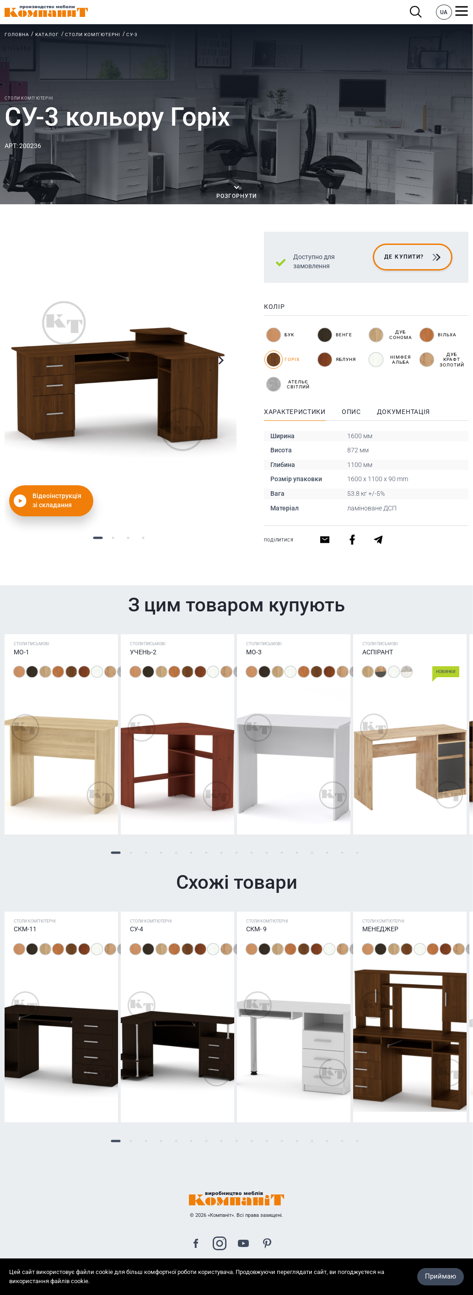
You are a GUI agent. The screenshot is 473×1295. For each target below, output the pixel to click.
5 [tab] (176, 853)
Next (221, 360)
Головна (17, 34)
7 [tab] (206, 853)
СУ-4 (136, 929)
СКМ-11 (25, 929)
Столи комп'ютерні (92, 34)
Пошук (416, 12)
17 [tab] (357, 853)
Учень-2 (143, 652)
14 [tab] (312, 853)
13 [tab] (297, 853)
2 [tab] (113, 537)
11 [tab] (267, 853)
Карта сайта (236, 1278)
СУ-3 (132, 34)
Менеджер (380, 929)
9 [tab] (237, 853)
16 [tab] (342, 853)
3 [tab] (128, 537)
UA (443, 12)
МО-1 (21, 652)
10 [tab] (252, 853)
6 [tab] (191, 853)
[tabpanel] (120, 376)
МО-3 (254, 652)
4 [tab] (143, 537)
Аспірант (377, 652)
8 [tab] (221, 853)
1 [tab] (98, 537)
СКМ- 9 (256, 929)
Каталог (47, 34)
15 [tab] (327, 853)
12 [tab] (282, 853)
